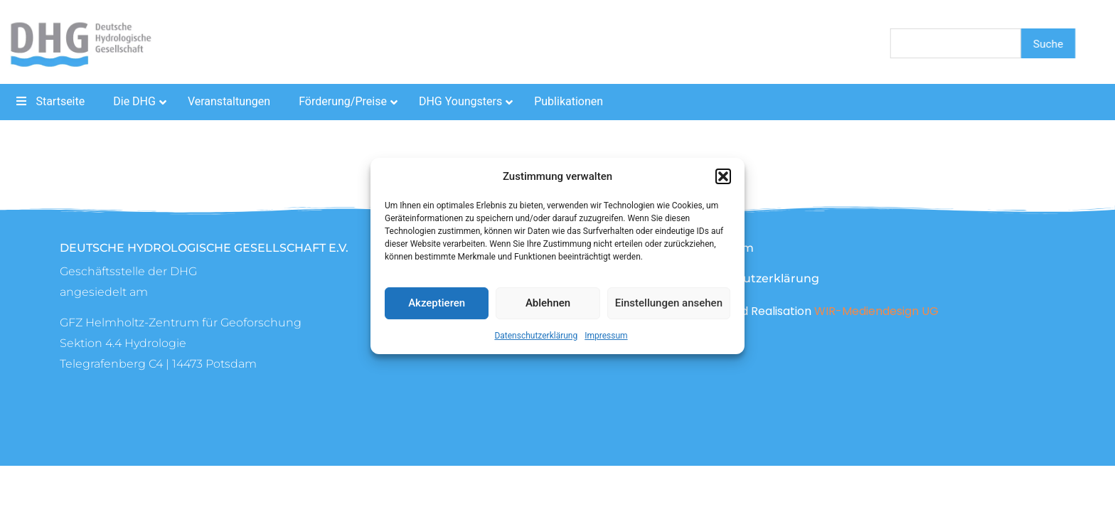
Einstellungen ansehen (668, 303)
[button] (723, 176)
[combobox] (955, 43)
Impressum (606, 336)
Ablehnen (548, 303)
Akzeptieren (436, 303)
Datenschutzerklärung (535, 336)
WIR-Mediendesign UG (876, 311)
